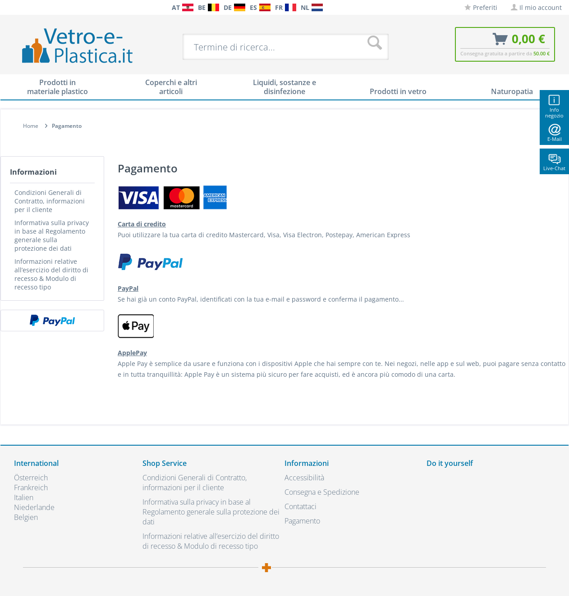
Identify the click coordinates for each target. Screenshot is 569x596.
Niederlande (34, 507)
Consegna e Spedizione (321, 492)
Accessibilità (304, 478)
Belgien (26, 517)
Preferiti (480, 7)
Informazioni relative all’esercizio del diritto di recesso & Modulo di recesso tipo (51, 274)
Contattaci (300, 506)
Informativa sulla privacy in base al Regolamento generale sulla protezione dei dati (51, 235)
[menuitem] (18, 7)
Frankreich (31, 487)
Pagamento (302, 521)
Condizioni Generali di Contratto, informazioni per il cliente (49, 201)
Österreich (31, 478)
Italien (23, 497)
